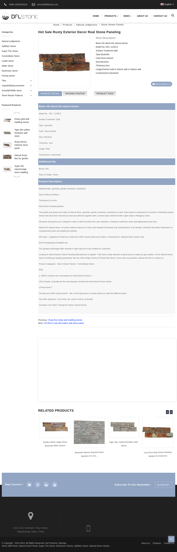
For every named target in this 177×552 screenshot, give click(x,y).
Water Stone (7, 66)
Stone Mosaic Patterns (12, 95)
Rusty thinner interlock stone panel (21, 145)
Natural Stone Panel (28, 546)
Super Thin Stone (10, 51)
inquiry (165, 485)
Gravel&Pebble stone (11, 90)
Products (111, 16)
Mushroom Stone (10, 71)
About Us (142, 16)
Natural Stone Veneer (99, 546)
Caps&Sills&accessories (13, 85)
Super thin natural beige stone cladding (21, 169)
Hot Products (51, 543)
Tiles (4, 80)
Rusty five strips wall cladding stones (65, 320)
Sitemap (62, 543)
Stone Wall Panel (10, 546)
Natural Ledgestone (86, 25)
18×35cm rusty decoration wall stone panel (64, 323)
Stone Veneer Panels (112, 24)
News (127, 16)
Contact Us (160, 16)
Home (96, 16)
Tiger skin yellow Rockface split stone (22, 133)
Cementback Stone (11, 56)
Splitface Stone (9, 46)
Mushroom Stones (64, 546)
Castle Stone (8, 61)
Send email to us (163, 84)
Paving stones (8, 76)
